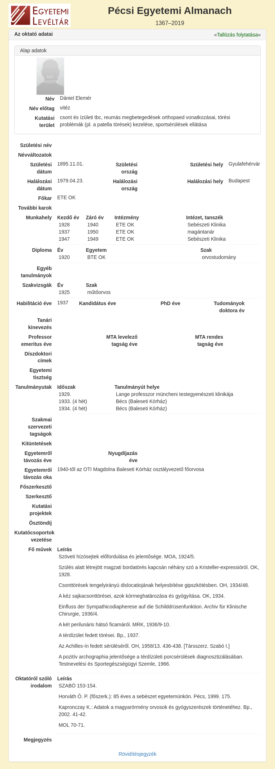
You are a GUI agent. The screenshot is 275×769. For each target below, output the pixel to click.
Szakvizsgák (37, 285)
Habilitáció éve (34, 303)
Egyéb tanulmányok (36, 271)
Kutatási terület (44, 121)
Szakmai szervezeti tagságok (40, 427)
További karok (35, 208)
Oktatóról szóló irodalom (33, 682)
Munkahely (39, 217)
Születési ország (127, 168)
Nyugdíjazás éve (123, 456)
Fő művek (40, 549)
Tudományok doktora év (229, 306)
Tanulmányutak (33, 387)
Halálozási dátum (39, 184)
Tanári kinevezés (40, 323)
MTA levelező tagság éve (122, 340)
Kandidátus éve (97, 303)
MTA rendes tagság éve (209, 340)
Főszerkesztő (36, 487)
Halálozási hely (205, 181)
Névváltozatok (35, 155)
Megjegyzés (38, 740)
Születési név (36, 145)
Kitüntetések (37, 443)
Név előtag (42, 108)
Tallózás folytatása (237, 35)
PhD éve (170, 303)
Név (50, 99)
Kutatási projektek (40, 509)
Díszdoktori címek (38, 357)
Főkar (45, 198)
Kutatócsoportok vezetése (33, 536)
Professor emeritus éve (36, 340)
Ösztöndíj (40, 523)
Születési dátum (41, 168)
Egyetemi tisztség (40, 373)
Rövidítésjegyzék (137, 754)
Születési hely (206, 164)
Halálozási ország (125, 184)
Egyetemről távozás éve (38, 456)
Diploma (42, 250)
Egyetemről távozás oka (37, 473)
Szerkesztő (39, 496)
